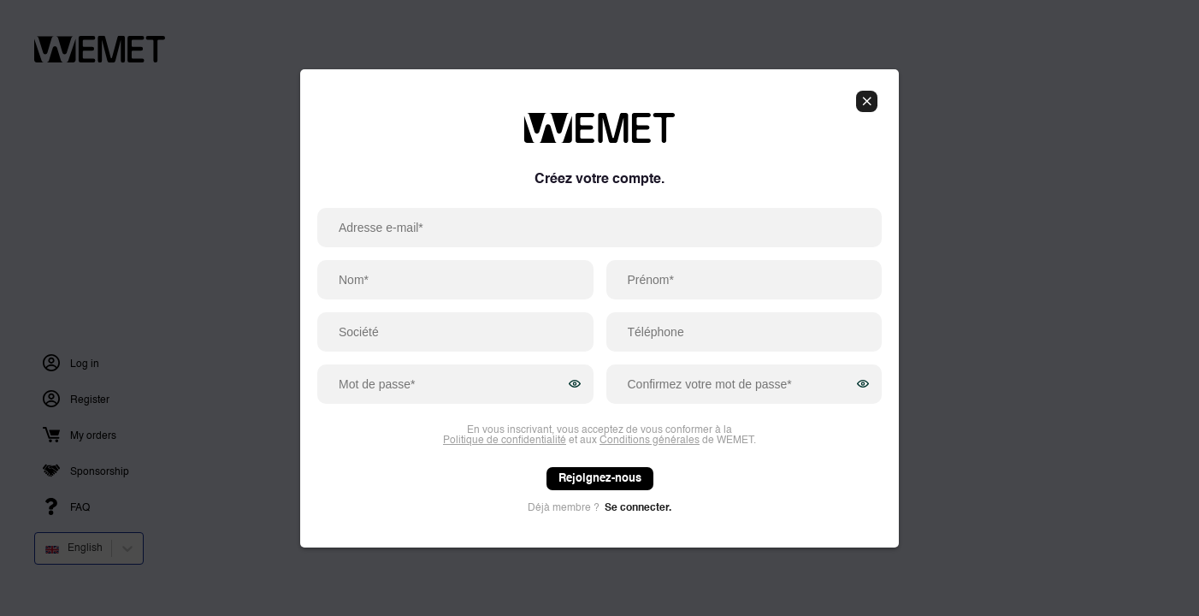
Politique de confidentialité (504, 440)
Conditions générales (650, 440)
